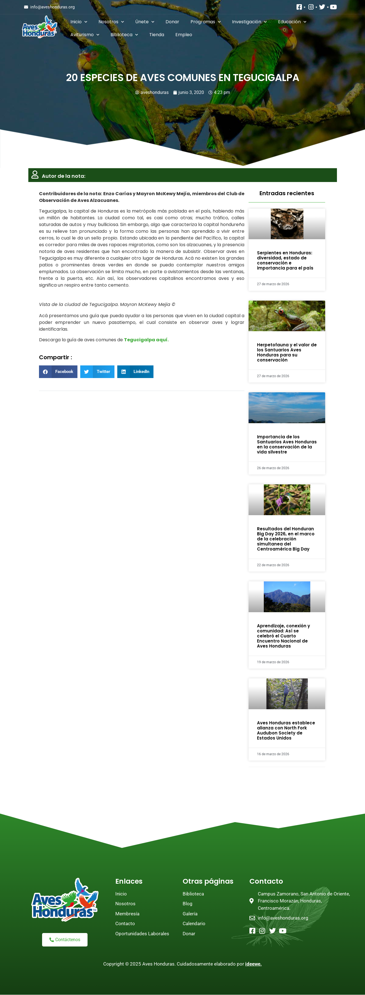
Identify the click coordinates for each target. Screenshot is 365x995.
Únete (144, 21)
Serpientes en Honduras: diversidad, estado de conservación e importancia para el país (285, 260)
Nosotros (111, 21)
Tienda (156, 34)
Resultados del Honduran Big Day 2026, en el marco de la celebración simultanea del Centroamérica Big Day (286, 539)
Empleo (183, 34)
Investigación (249, 21)
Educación (292, 21)
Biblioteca (124, 34)
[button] (58, 371)
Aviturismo (84, 34)
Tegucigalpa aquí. (146, 340)
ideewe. (253, 964)
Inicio (78, 21)
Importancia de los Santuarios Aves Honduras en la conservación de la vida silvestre (287, 444)
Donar (172, 22)
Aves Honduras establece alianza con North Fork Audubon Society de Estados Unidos (286, 730)
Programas (205, 21)
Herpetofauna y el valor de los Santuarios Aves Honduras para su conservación (287, 352)
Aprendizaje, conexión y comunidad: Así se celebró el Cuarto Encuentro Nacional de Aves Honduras (283, 636)
